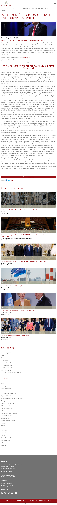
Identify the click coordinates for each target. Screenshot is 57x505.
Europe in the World (6, 415)
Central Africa (4, 391)
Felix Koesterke (7, 337)
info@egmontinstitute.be (9, 485)
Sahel (2, 442)
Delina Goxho (6, 212)
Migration (3, 435)
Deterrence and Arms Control (8, 393)
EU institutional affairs (7, 408)
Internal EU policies (6, 428)
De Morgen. (26, 57)
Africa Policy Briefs (6, 353)
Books (2, 355)
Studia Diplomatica (6, 370)
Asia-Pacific (4, 386)
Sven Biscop (6, 38)
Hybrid (3, 425)
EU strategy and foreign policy (23, 40)
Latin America (4, 430)
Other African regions (7, 437)
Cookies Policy (31, 500)
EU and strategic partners (7, 40)
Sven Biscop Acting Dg (16, 8)
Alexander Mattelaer (8, 238)
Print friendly (28, 177)
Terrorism (3, 445)
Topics (7, 8)
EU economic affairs (6, 405)
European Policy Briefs (7, 362)
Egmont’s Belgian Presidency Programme (12, 398)
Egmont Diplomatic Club (7, 396)
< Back (3, 11)
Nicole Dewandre (7, 312)
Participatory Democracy (7, 440)
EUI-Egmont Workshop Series (9, 413)
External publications (6, 365)
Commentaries (22, 38)
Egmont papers (5, 360)
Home (2, 8)
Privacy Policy (39, 500)
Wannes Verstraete (27, 238)
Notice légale (47, 500)
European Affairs (5, 418)
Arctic (2, 383)
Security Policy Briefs (6, 367)
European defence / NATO (38, 40)
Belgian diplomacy (6, 388)
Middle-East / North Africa (8, 433)
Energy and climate (6, 401)
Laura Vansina (17, 238)
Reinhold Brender (7, 263)
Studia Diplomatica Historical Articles (11, 372)
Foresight (3, 423)
